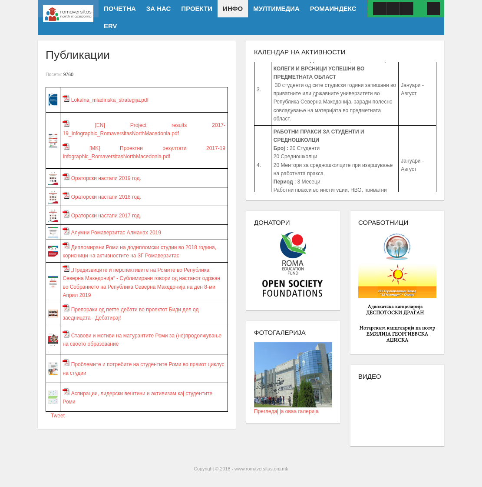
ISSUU (406, 8)
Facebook (379, 8)
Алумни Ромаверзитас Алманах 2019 (112, 233)
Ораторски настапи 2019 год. (102, 178)
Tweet (58, 416)
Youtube (392, 8)
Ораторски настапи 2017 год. (102, 216)
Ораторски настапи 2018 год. (102, 197)
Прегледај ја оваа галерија (293, 408)
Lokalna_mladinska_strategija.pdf (105, 100)
